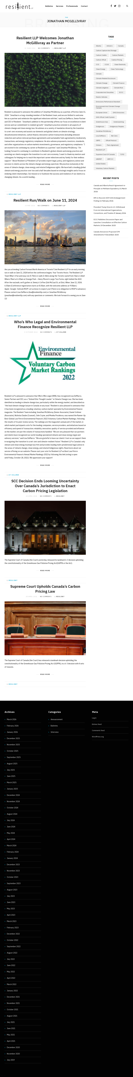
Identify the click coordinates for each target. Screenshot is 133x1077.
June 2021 (11, 1028)
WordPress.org (98, 737)
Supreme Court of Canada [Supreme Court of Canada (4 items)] (105, 154)
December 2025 (13, 738)
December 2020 (13, 1047)
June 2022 (11, 965)
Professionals (72, 6)
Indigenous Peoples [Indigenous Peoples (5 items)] (117, 126)
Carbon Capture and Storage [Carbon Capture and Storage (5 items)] (106, 50)
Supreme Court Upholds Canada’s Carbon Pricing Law (45, 589)
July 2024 (11, 820)
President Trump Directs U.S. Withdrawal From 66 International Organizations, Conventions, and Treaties (109, 210)
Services (59, 6)
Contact (84, 6)
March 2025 (11, 782)
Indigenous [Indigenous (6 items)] (100, 126)
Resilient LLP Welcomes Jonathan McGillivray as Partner (45, 40)
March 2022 (11, 984)
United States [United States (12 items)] (101, 164)
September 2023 (14, 883)
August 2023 (12, 890)
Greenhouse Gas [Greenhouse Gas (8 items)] (102, 122)
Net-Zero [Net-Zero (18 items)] (114, 136)
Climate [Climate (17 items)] (98, 74)
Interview (55, 732)
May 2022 (11, 972)
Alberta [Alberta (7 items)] (98, 46)
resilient (60, 496)
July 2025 (11, 770)
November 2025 (13, 744)
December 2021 (13, 997)
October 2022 (12, 940)
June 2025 (11, 776)
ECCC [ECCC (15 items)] (121, 92)
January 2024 (12, 858)
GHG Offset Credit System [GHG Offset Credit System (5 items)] (105, 117)
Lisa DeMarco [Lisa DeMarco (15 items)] (101, 136)
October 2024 (12, 808)
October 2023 (12, 877)
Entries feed (97, 724)
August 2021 (12, 1016)
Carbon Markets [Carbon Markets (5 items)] (118, 55)
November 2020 (13, 1054)
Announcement (57, 719)
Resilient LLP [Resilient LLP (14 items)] (100, 150)
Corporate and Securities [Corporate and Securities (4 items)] (105, 92)
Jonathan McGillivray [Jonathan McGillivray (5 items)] (103, 131)
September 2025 (14, 757)
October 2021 (12, 1009)
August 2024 (12, 814)
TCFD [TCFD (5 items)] (122, 154)
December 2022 (13, 934)
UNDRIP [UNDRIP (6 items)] (99, 159)
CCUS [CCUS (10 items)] (107, 64)
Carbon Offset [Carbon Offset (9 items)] (101, 60)
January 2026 (12, 732)
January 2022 (12, 991)
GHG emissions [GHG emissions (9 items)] (118, 112)
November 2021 (13, 1003)
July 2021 (11, 1022)
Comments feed (98, 730)
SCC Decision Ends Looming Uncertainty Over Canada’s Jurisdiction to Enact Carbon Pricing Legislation (45, 486)
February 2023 (13, 927)
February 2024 (13, 852)
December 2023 (13, 864)
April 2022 (11, 978)
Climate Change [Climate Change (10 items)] (101, 83)
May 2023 (11, 908)
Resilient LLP (60, 48)
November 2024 (13, 801)
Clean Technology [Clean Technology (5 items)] (117, 69)
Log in (94, 718)
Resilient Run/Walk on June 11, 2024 (45, 200)
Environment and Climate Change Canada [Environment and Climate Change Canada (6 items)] (108, 107)
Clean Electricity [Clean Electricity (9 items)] (120, 64)
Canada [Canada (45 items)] (121, 46)
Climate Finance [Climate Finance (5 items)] (118, 83)
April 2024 (11, 839)
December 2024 (13, 795)
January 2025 (12, 789)
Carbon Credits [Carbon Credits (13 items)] (101, 55)
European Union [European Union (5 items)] (101, 112)
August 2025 (12, 763)
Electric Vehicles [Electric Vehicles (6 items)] (101, 97)
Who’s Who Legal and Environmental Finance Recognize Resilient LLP (45, 324)
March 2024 (11, 845)
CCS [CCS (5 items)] (97, 64)
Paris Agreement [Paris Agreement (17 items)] (113, 145)
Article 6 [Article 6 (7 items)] (109, 46)
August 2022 (12, 953)
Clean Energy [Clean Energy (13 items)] (100, 69)
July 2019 (11, 1060)
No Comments (44, 48)
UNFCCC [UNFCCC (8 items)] (110, 159)
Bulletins (49, 6)
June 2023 (11, 902)
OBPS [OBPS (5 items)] (98, 140)
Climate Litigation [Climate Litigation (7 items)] (102, 88)
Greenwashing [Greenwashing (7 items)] (119, 122)
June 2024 (11, 827)
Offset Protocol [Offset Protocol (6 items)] (111, 140)
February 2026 (13, 726)
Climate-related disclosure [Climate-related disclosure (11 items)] (105, 78)
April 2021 (11, 1041)
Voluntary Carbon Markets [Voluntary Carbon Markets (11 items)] (105, 168)
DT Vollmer (61, 332)
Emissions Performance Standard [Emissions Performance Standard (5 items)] (108, 102)
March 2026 (11, 719)
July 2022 (11, 959)
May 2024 (11, 833)
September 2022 (14, 946)
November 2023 (13, 871)
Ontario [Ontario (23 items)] (98, 145)
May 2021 (11, 1035)
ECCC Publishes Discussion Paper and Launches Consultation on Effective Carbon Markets (110, 222)
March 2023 (11, 921)
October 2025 (12, 751)
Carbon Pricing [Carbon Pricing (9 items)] (117, 60)
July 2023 (11, 896)
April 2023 (11, 915)
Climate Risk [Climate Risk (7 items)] (118, 88)
